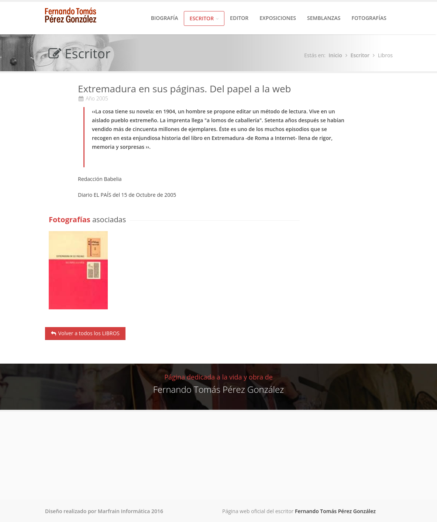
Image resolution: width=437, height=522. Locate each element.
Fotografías (369, 17)
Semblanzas (323, 17)
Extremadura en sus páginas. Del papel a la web (184, 89)
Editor (239, 17)
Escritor (204, 18)
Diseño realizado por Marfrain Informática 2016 (104, 511)
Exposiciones (277, 17)
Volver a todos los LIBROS (85, 333)
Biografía (164, 17)
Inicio (336, 55)
